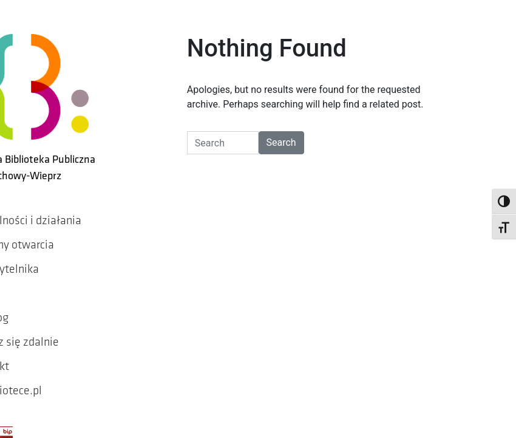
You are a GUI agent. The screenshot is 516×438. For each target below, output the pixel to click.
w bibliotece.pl (48, 381)
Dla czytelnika (46, 259)
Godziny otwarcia (54, 235)
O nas (25, 284)
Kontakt (31, 357)
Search (302, 157)
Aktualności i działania (67, 211)
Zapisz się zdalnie (56, 332)
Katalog (31, 308)
